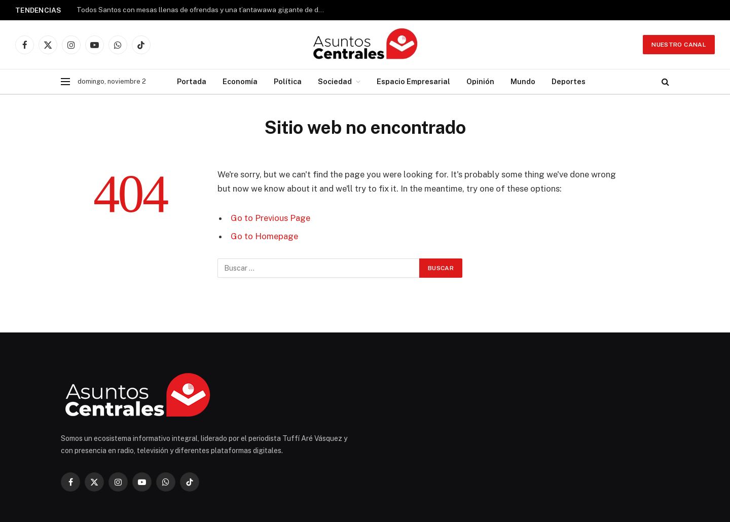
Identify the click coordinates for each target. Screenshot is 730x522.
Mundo (522, 81)
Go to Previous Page (270, 218)
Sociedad (335, 81)
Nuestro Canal (678, 44)
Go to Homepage (264, 236)
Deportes (569, 81)
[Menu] (65, 81)
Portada (191, 81)
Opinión (480, 81)
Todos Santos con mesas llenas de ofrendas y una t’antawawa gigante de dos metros (203, 10)
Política (288, 81)
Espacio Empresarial (413, 81)
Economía (240, 81)
